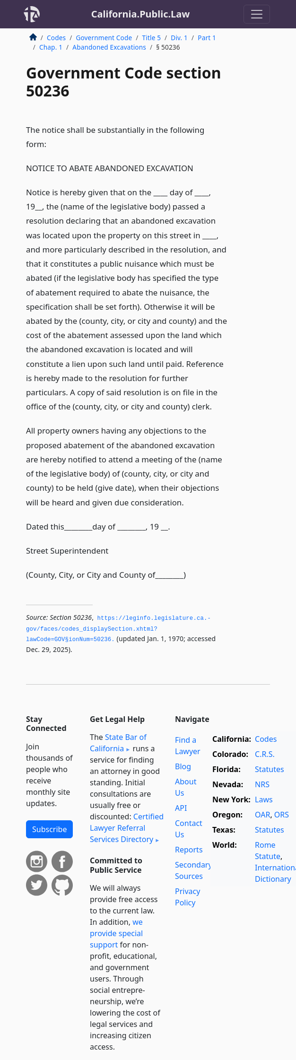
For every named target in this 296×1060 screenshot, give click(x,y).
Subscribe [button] (49, 829)
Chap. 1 (50, 47)
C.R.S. (265, 754)
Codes (56, 37)
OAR (262, 814)
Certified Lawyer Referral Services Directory (127, 827)
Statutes (269, 769)
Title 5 (151, 37)
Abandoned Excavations (109, 47)
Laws (264, 799)
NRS (262, 784)
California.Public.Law (140, 14)
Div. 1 (179, 37)
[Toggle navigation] (257, 14)
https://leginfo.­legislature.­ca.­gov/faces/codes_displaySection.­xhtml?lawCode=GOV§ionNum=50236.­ (118, 629)
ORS (281, 814)
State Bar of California (118, 743)
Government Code (104, 37)
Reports (189, 849)
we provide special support (116, 933)
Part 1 (207, 37)
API (181, 808)
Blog (183, 766)
